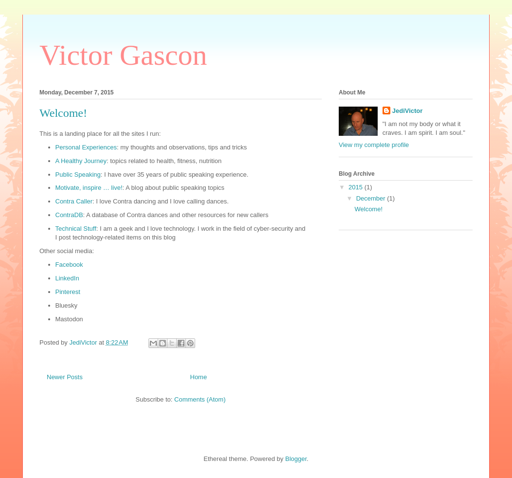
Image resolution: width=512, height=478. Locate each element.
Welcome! (63, 113)
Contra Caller (74, 201)
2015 (356, 187)
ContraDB (69, 215)
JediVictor (407, 110)
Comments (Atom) (199, 399)
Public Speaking (78, 174)
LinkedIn (67, 278)
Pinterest (67, 291)
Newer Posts (65, 377)
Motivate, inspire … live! (89, 187)
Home (198, 377)
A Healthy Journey (81, 161)
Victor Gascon (123, 55)
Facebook (69, 264)
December (371, 198)
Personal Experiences (86, 147)
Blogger (296, 458)
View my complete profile (374, 144)
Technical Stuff (75, 228)
